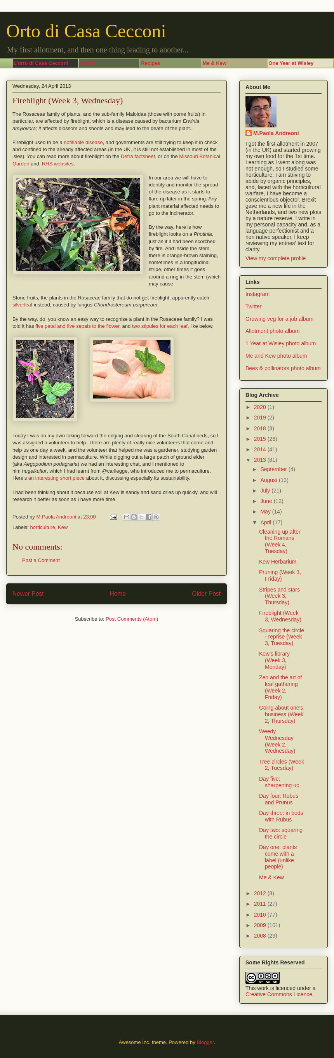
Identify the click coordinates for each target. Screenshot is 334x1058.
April (266, 522)
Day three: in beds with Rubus (281, 816)
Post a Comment (41, 560)
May (266, 511)
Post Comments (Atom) (132, 619)
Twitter (253, 306)
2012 (261, 893)
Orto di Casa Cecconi (86, 31)
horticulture (42, 527)
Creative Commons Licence (278, 994)
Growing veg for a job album (279, 319)
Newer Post (28, 593)
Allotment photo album (272, 331)
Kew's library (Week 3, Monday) (274, 660)
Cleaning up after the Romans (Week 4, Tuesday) (280, 541)
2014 (261, 449)
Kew (63, 527)
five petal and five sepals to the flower (77, 326)
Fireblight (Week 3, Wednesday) (280, 616)
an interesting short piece (56, 478)
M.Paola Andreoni (276, 133)
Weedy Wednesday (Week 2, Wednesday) (277, 741)
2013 (261, 460)
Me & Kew (271, 877)
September (274, 469)
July (265, 490)
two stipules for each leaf (159, 326)
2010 (261, 915)
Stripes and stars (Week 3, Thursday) (279, 596)
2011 (261, 904)
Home (118, 593)
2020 (261, 407)
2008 (261, 936)
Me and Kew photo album (276, 356)
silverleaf (22, 305)
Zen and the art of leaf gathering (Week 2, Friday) (280, 687)
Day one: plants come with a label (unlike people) (278, 857)
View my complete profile (275, 258)
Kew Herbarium (277, 562)
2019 (261, 417)
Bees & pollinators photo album (283, 368)
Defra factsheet (138, 156)
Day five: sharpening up (279, 782)
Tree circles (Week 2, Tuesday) (281, 765)
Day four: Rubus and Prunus (278, 799)
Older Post (206, 593)
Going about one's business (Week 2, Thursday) (281, 714)
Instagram (257, 294)
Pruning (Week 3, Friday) (280, 575)
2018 (261, 428)
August (269, 480)
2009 (261, 925)
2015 (261, 439)
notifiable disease (83, 142)
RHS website (56, 164)
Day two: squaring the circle (281, 833)
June (266, 501)
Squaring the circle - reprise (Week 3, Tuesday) (281, 637)
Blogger (205, 1042)
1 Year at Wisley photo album (280, 343)
